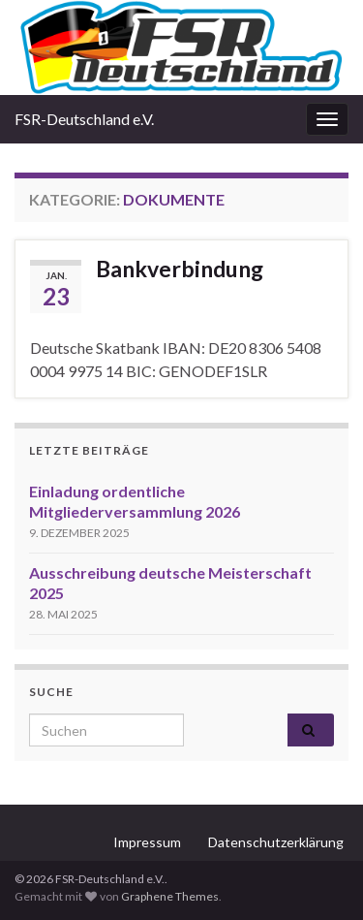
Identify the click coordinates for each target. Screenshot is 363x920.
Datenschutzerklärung (276, 842)
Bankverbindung (179, 268)
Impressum (147, 842)
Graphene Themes (170, 896)
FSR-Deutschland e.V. (84, 119)
